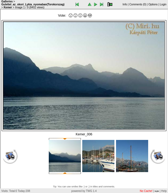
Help (164, 191)
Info (125, 4)
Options (153, 4)
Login (163, 4)
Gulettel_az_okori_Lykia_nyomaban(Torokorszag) (33, 4)
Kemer (8, 7)
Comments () (137, 4)
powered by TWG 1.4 (83, 191)
